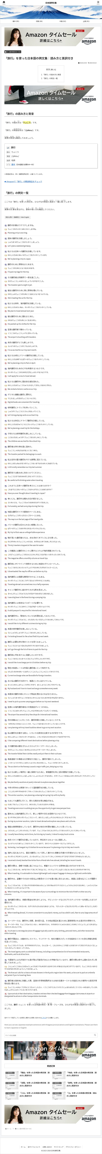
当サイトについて (34, 1147)
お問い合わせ (47, 1147)
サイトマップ (58, 1147)
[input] (51, 1035)
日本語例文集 (51, 2)
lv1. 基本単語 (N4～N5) (13, 52)
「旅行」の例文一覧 (50, 78)
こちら (44, 1018)
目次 (48, 69)
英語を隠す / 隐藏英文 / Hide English (17, 217)
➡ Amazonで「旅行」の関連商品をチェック (23, 181)
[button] (95, 1035)
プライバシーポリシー (73, 1147)
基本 (13, 164)
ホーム (23, 1147)
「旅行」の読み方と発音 (52, 74)
